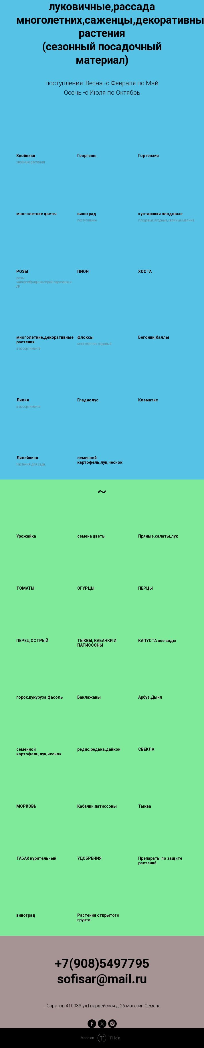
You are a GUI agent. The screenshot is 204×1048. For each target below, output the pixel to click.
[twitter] (102, 1023)
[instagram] (112, 1023)
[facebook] (92, 1023)
